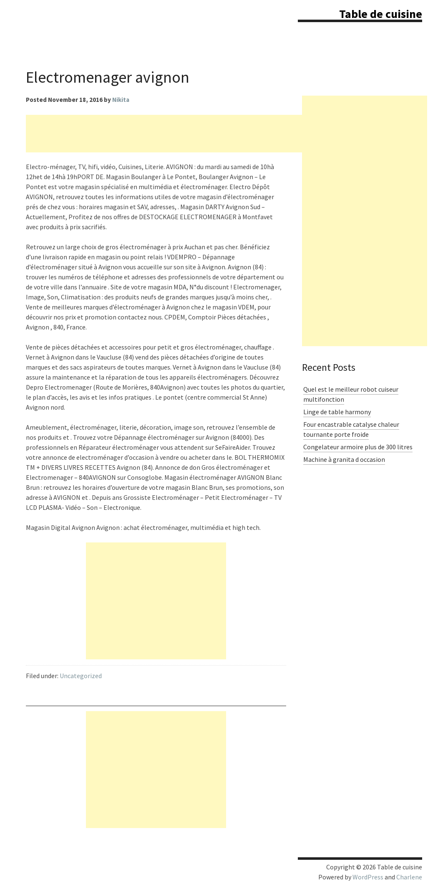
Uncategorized (81, 675)
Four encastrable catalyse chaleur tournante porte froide (351, 429)
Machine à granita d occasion (344, 459)
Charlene (409, 877)
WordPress (367, 877)
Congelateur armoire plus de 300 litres (358, 447)
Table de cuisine (380, 13)
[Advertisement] (178, 133)
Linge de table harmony (337, 412)
